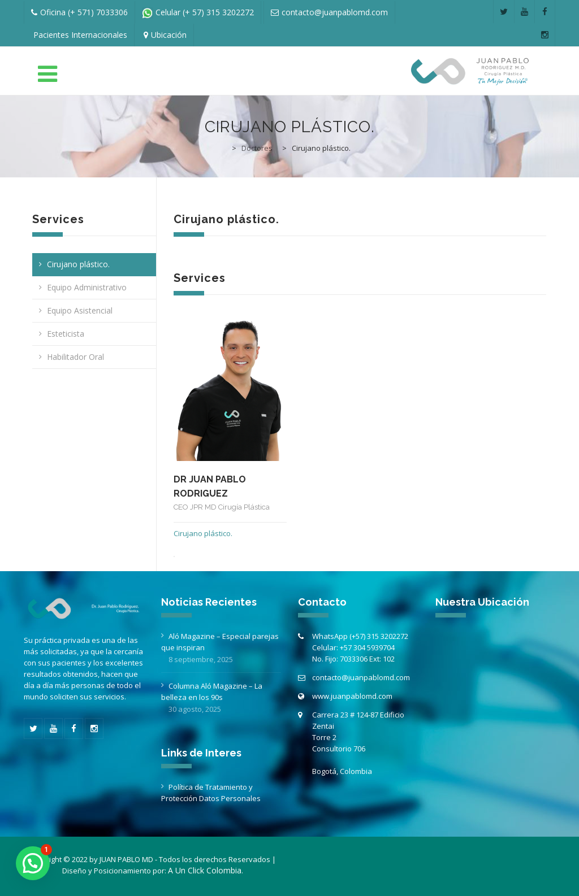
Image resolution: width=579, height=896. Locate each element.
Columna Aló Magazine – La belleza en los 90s (211, 691)
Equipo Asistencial (80, 310)
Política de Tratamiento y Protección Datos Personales (211, 792)
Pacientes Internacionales (80, 34)
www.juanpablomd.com (352, 696)
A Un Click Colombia (204, 870)
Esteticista (65, 333)
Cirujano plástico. (78, 264)
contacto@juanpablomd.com (361, 677)
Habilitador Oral (75, 356)
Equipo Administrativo (87, 287)
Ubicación (169, 34)
